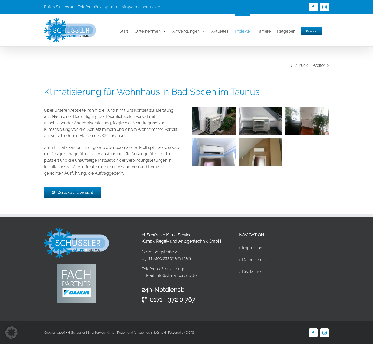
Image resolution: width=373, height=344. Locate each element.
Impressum (253, 247)
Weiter (319, 65)
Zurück (301, 65)
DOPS (190, 332)
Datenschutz (254, 259)
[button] (11, 332)
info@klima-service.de (140, 7)
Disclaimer (252, 271)
